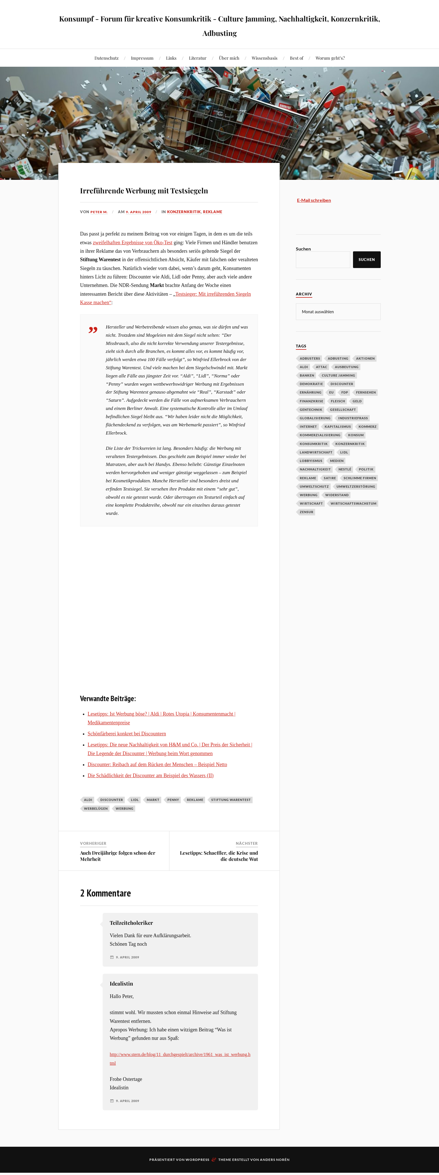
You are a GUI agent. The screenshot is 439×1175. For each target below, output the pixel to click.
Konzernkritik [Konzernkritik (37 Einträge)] (350, 444)
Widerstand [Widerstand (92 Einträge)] (337, 495)
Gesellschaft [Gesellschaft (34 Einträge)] (343, 409)
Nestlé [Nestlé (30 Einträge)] (345, 469)
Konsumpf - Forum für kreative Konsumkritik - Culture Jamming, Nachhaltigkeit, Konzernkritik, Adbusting (220, 24)
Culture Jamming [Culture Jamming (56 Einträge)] (338, 375)
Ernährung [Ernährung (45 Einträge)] (311, 392)
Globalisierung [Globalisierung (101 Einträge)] (315, 418)
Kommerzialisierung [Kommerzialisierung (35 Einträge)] (320, 435)
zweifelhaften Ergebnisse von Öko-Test (132, 259)
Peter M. (100, 228)
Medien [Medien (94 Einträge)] (337, 461)
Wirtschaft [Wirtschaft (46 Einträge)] (311, 503)
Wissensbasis (264, 58)
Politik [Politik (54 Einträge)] (366, 469)
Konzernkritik (188, 228)
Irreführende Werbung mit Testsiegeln (156, 196)
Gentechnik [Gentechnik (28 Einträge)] (311, 409)
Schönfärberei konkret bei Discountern (127, 750)
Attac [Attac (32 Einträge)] (321, 367)
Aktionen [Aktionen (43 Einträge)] (365, 358)
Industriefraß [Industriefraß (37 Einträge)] (353, 418)
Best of (296, 58)
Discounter (111, 816)
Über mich (229, 58)
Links (171, 58)
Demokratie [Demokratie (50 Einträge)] (311, 384)
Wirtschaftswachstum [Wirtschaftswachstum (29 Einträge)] (353, 503)
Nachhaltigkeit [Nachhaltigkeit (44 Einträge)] (315, 469)
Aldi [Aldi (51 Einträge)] (304, 367)
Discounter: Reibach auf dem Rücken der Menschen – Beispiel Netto (157, 780)
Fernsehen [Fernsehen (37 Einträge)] (366, 392)
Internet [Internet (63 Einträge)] (308, 426)
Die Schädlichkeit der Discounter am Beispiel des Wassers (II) (151, 791)
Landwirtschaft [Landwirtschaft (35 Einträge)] (316, 452)
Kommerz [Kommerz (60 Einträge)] (368, 426)
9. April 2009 (141, 228)
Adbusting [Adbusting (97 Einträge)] (338, 358)
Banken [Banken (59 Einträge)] (307, 375)
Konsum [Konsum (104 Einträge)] (356, 435)
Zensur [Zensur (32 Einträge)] (306, 512)
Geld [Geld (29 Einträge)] (357, 401)
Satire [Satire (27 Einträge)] (330, 478)
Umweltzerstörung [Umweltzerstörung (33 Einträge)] (356, 486)
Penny (173, 816)
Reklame (216, 228)
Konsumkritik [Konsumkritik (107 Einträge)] (314, 444)
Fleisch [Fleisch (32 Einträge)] (338, 401)
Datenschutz (106, 58)
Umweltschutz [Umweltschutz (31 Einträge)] (314, 486)
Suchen (303, 248)
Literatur (197, 58)
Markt (153, 816)
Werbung (125, 824)
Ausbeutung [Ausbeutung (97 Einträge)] (347, 367)
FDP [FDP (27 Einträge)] (344, 392)
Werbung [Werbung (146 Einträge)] (309, 495)
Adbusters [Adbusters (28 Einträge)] (310, 358)
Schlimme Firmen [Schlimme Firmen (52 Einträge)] (360, 478)
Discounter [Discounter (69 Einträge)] (342, 384)
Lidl (135, 816)
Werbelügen (96, 824)
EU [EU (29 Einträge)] (331, 392)
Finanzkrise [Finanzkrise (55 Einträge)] (311, 401)
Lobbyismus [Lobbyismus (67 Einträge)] (311, 461)
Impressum (142, 58)
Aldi (88, 816)
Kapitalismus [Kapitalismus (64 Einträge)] (338, 426)
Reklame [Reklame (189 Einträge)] (308, 478)
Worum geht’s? (330, 58)
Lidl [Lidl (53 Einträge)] (344, 452)
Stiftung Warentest (231, 816)
